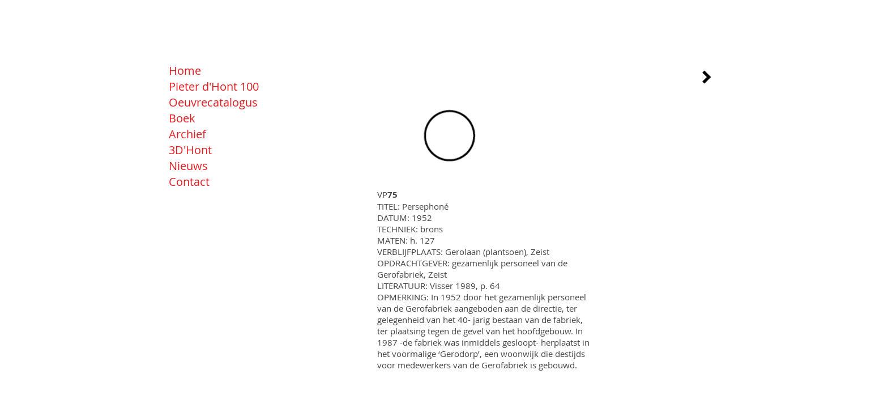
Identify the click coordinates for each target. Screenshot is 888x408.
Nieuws (188, 165)
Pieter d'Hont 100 (214, 86)
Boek (182, 118)
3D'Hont (190, 150)
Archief (187, 134)
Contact (189, 181)
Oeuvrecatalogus (213, 102)
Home (185, 70)
